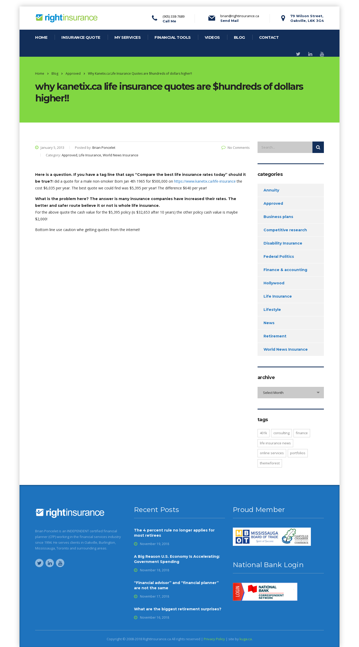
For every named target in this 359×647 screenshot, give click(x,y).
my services (127, 37)
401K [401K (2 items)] (263, 433)
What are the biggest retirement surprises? (177, 609)
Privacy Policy (214, 639)
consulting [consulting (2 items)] (281, 433)
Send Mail (229, 20)
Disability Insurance (283, 243)
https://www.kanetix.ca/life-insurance (205, 181)
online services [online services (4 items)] (272, 453)
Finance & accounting (285, 269)
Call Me (169, 21)
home (41, 37)
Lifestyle (272, 309)
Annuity (271, 190)
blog (239, 37)
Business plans (278, 216)
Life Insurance (278, 296)
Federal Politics (279, 256)
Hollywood (274, 283)
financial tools (173, 37)
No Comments (235, 147)
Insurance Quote (80, 37)
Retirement (275, 336)
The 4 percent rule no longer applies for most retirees (174, 533)
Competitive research (285, 230)
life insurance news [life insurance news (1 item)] (275, 443)
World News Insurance (286, 349)
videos (212, 37)
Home (39, 73)
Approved (273, 203)
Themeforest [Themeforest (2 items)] (270, 463)
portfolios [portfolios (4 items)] (297, 453)
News (269, 323)
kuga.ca (246, 639)
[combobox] (291, 392)
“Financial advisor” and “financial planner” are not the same (176, 585)
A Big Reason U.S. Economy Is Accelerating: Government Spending (177, 559)
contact (269, 37)
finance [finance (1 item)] (302, 433)
